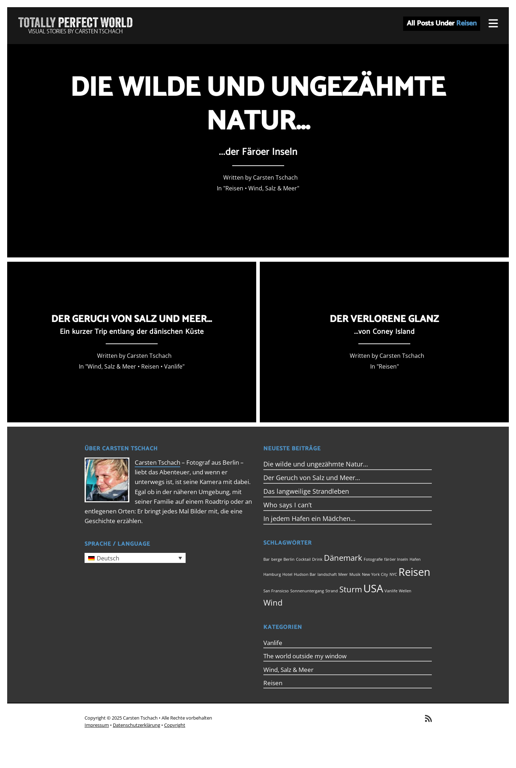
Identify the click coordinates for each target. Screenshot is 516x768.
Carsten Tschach (157, 462)
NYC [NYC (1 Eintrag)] (393, 574)
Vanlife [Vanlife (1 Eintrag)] (390, 590)
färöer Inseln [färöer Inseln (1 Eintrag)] (396, 559)
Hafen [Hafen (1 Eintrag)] (415, 559)
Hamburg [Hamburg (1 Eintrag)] (272, 574)
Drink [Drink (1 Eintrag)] (317, 559)
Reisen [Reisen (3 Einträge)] (414, 572)
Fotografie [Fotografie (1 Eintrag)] (373, 559)
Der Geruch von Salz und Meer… (311, 477)
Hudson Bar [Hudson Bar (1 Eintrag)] (305, 574)
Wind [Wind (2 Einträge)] (272, 602)
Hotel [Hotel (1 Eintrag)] (287, 574)
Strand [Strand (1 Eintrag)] (331, 590)
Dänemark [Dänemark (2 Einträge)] (343, 558)
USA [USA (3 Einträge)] (373, 588)
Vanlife (173, 366)
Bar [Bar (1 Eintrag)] (266, 559)
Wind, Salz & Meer (272, 188)
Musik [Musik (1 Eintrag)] (354, 574)
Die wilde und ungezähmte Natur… (315, 464)
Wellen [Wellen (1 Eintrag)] (405, 590)
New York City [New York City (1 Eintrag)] (375, 574)
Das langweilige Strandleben (306, 491)
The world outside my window (305, 656)
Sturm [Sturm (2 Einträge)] (350, 589)
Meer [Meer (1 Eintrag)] (343, 574)
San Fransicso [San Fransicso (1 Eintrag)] (276, 590)
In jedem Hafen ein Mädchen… (309, 518)
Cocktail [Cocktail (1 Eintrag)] (303, 559)
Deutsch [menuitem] (108, 558)
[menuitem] (135, 558)
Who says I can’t (287, 505)
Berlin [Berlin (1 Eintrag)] (289, 559)
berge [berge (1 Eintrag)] (276, 559)
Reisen (234, 188)
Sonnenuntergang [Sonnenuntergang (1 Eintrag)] (307, 590)
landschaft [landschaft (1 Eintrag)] (327, 574)
